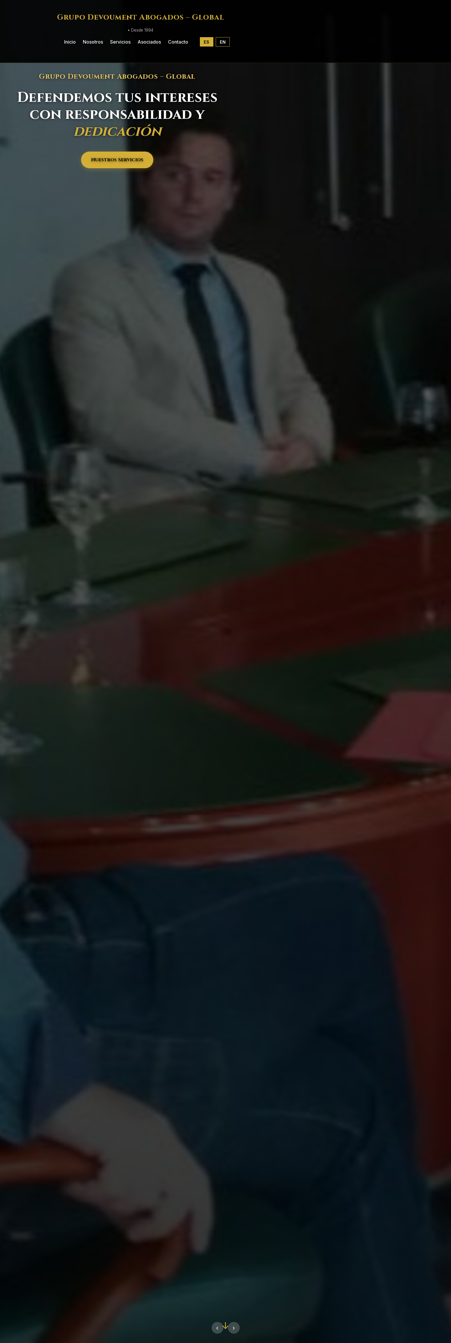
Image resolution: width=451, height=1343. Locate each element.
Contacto (178, 42)
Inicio (70, 42)
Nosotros (93, 42)
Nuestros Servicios (117, 160)
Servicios (120, 42)
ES (206, 42)
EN (223, 42)
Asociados (149, 42)
